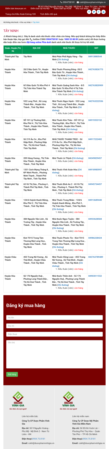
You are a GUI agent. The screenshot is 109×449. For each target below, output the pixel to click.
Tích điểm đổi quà (48, 14)
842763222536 (95, 101)
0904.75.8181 (38, 439)
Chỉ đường (63, 59)
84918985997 (95, 169)
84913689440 (95, 200)
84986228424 (95, 238)
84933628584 (95, 219)
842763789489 (95, 257)
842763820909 (95, 85)
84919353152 (95, 120)
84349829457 (95, 158)
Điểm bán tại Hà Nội (40, 8)
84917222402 (95, 139)
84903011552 (95, 276)
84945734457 (95, 184)
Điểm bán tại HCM (62, 8)
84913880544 (95, 56)
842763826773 (95, 69)
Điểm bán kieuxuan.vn (15, 8)
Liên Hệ (96, 8)
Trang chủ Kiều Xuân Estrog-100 (20, 14)
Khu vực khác (82, 8)
